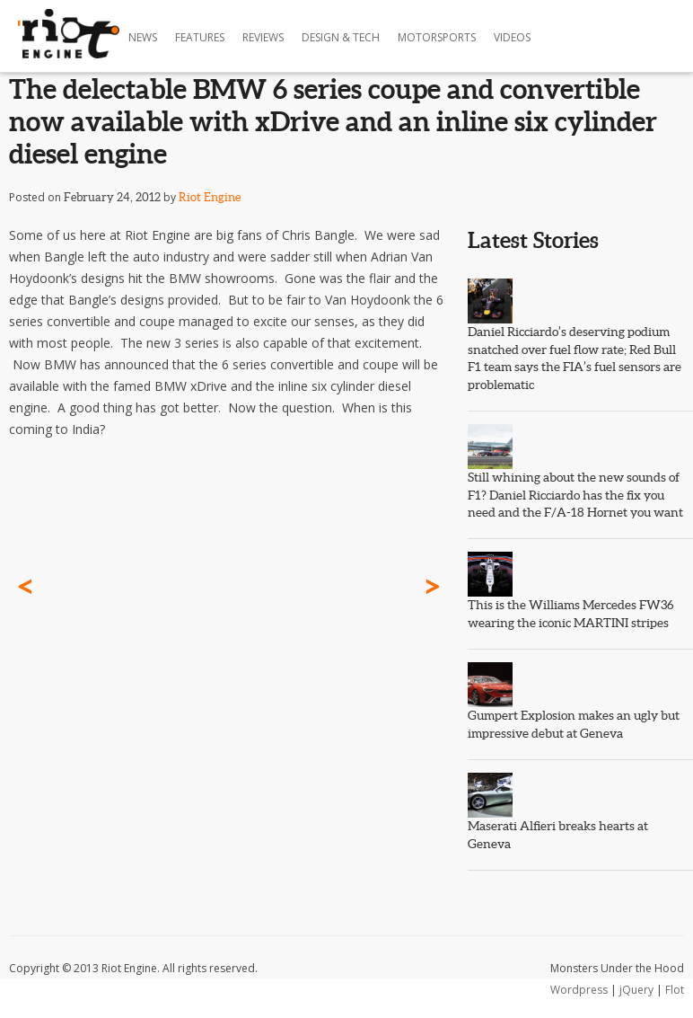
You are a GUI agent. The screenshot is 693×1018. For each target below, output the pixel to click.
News (142, 37)
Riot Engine (210, 197)
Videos (512, 37)
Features (199, 37)
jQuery (636, 989)
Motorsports (437, 37)
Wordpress (579, 989)
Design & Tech (341, 37)
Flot (674, 989)
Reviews (263, 37)
